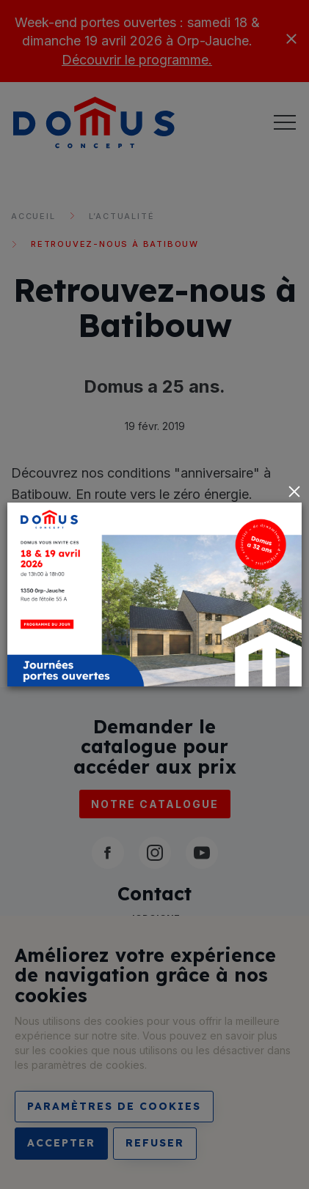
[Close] (294, 491)
